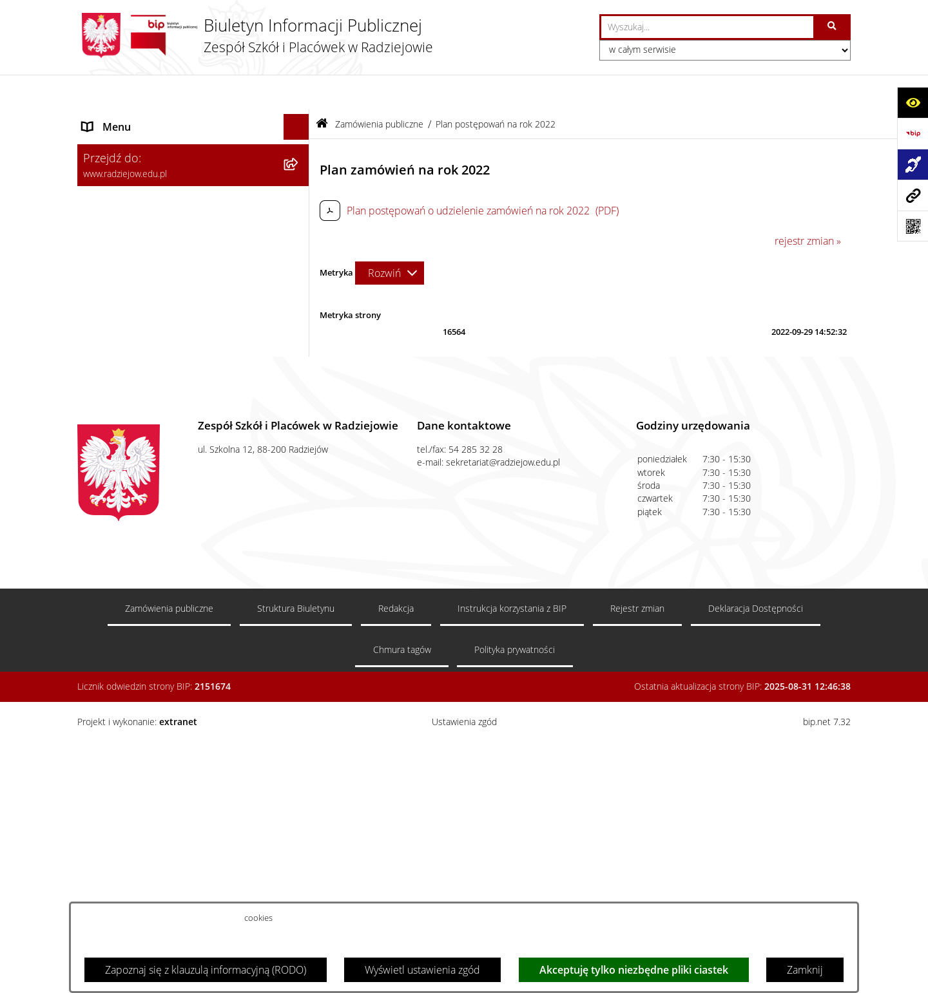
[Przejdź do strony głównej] (255, 35)
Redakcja (396, 888)
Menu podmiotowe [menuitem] (126, 118)
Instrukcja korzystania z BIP (512, 888)
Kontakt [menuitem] (99, 552)
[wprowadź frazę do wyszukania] (707, 27)
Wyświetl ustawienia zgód (422, 970)
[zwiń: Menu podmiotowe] (299, 118)
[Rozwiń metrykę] (389, 237)
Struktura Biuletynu (295, 888)
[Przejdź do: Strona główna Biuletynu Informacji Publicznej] (322, 89)
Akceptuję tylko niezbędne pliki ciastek (633, 970)
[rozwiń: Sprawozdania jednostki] (299, 254)
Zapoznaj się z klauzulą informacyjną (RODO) (205, 970)
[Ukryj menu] (296, 92)
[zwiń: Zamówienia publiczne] (299, 484)
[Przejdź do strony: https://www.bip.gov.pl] (912, 133)
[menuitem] (193, 151)
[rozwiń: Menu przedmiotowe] (299, 459)
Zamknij (805, 970)
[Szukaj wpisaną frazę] (833, 27)
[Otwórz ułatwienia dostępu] (912, 102)
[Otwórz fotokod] (912, 226)
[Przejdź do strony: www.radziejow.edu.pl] (912, 195)
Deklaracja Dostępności (755, 888)
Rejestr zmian (637, 888)
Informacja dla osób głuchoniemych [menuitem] (163, 578)
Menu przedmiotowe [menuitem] (130, 458)
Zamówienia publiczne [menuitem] (134, 484)
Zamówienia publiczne (379, 88)
